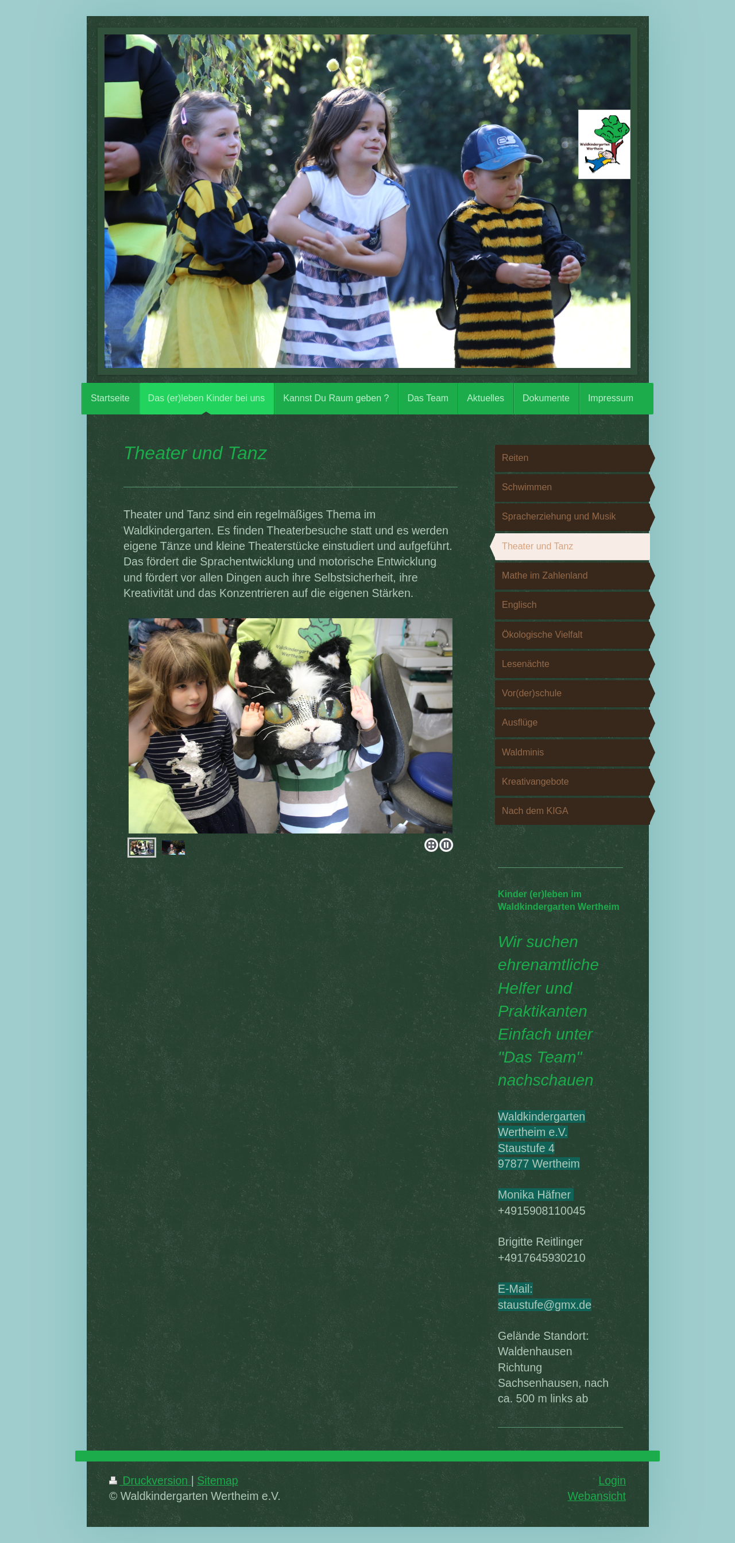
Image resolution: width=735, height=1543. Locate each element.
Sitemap (217, 1480)
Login (612, 1480)
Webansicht (596, 1496)
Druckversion (150, 1480)
